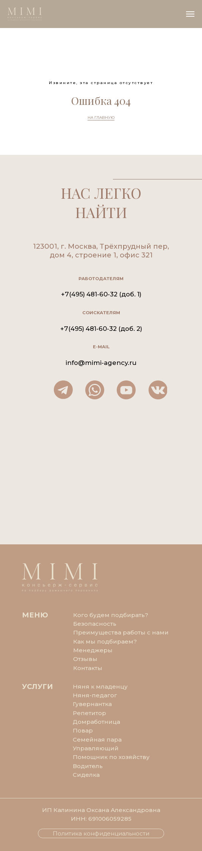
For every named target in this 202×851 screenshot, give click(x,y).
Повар (83, 730)
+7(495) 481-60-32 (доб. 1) (101, 294)
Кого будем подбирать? (110, 615)
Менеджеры (93, 650)
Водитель (88, 766)
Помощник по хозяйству (111, 757)
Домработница (96, 721)
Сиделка (86, 774)
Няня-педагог (95, 695)
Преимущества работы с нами (121, 632)
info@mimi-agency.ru (101, 362)
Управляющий (96, 748)
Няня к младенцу (100, 686)
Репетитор (89, 713)
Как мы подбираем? (105, 641)
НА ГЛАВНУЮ (101, 117)
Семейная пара (97, 739)
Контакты (87, 668)
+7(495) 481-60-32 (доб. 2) (101, 328)
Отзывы (85, 658)
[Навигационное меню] (190, 14)
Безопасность (94, 623)
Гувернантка (92, 704)
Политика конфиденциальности (101, 833)
